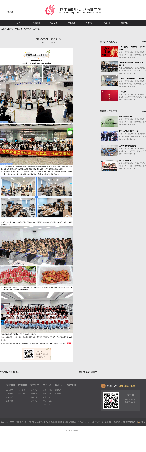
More (144, 41)
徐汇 (50, 397)
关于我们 (36, 23)
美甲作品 (33, 390)
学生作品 (71, 23)
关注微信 (11, 12)
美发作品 (33, 401)
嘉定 (44, 394)
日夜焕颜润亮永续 (126, 116)
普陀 (50, 394)
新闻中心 (89, 23)
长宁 (44, 405)
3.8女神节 (123, 92)
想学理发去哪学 (125, 160)
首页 (18, 23)
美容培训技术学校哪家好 (88, 372)
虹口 (50, 390)
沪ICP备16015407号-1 (129, 422)
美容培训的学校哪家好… (9, 372)
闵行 (44, 401)
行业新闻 (58, 394)
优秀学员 (9, 397)
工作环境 (9, 390)
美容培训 (21, 394)
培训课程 (53, 23)
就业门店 (106, 23)
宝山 (50, 401)
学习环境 (9, 394)
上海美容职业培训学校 (127, 146)
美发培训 (21, 390)
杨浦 (44, 397)
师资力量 (9, 401)
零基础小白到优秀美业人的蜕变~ (131, 78)
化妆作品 (33, 394)
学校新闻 (18, 29)
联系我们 (124, 23)
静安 (50, 405)
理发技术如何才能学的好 (128, 131)
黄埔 (44, 390)
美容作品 (33, 397)
